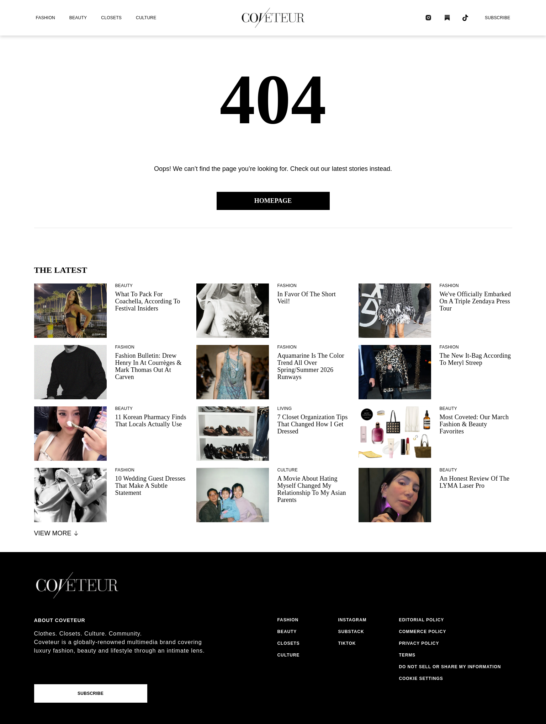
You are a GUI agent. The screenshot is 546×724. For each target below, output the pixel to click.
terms (407, 655)
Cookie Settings (421, 678)
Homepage (273, 200)
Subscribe (497, 17)
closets (111, 17)
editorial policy (421, 619)
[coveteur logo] (273, 17)
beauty (78, 17)
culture (146, 17)
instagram (352, 619)
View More (56, 533)
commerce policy (422, 631)
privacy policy (419, 643)
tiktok (347, 643)
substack (351, 631)
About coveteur (59, 620)
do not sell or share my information (450, 666)
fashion (45, 17)
